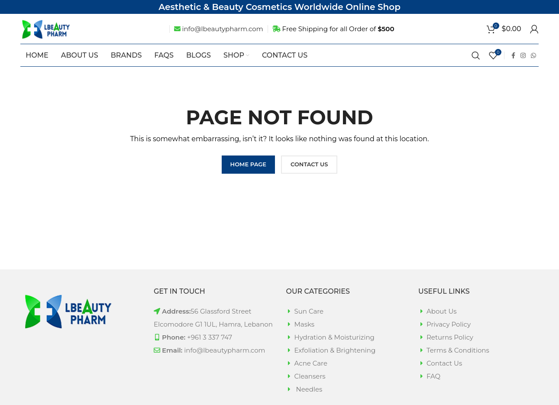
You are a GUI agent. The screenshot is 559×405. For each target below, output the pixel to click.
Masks (304, 336)
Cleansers (310, 388)
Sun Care (309, 323)
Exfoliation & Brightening (335, 362)
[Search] (476, 67)
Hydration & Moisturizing (334, 349)
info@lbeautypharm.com (222, 35)
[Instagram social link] (523, 67)
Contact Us (444, 375)
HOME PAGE (248, 176)
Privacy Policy (449, 336)
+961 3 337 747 (209, 349)
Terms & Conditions (458, 362)
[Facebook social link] (513, 67)
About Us (442, 323)
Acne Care (311, 375)
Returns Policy (450, 349)
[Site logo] (57, 35)
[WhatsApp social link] (533, 67)
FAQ (433, 388)
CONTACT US (309, 176)
